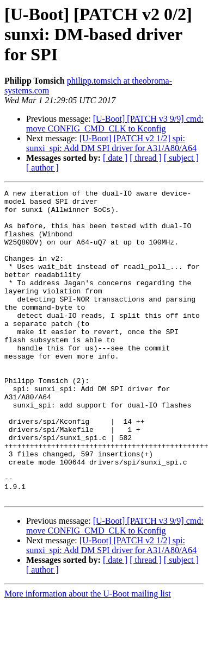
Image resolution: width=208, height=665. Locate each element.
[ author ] (42, 167)
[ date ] (115, 157)
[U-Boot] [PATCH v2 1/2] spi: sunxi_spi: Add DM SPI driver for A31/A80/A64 (111, 143)
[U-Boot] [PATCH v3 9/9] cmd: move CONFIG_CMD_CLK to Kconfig (115, 123)
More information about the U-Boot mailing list (87, 655)
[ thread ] (146, 157)
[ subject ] (181, 157)
